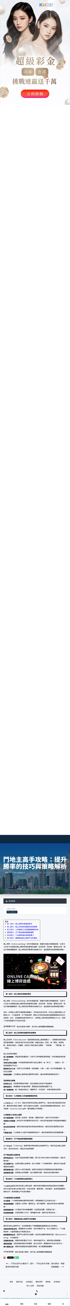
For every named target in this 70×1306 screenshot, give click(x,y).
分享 (4, 1258)
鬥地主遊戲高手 (19, 872)
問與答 (48, 1281)
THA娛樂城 (7, 1186)
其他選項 (10, 901)
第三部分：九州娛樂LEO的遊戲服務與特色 (23, 929)
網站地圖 (40, 1285)
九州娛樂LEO (8, 1103)
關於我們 (39, 1281)
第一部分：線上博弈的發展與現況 (19, 923)
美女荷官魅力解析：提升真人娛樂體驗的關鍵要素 (35, 1026)
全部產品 (29, 1281)
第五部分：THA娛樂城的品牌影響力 (20, 935)
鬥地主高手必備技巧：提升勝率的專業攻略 (20, 1265)
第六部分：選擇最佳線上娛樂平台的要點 (22, 938)
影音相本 (57, 1281)
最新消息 (19, 1281)
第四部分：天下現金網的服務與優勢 (20, 932)
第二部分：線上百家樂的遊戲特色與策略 (22, 926)
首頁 (7, 872)
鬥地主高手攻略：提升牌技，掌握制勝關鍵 (50, 1265)
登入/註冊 (30, 1285)
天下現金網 (7, 1146)
